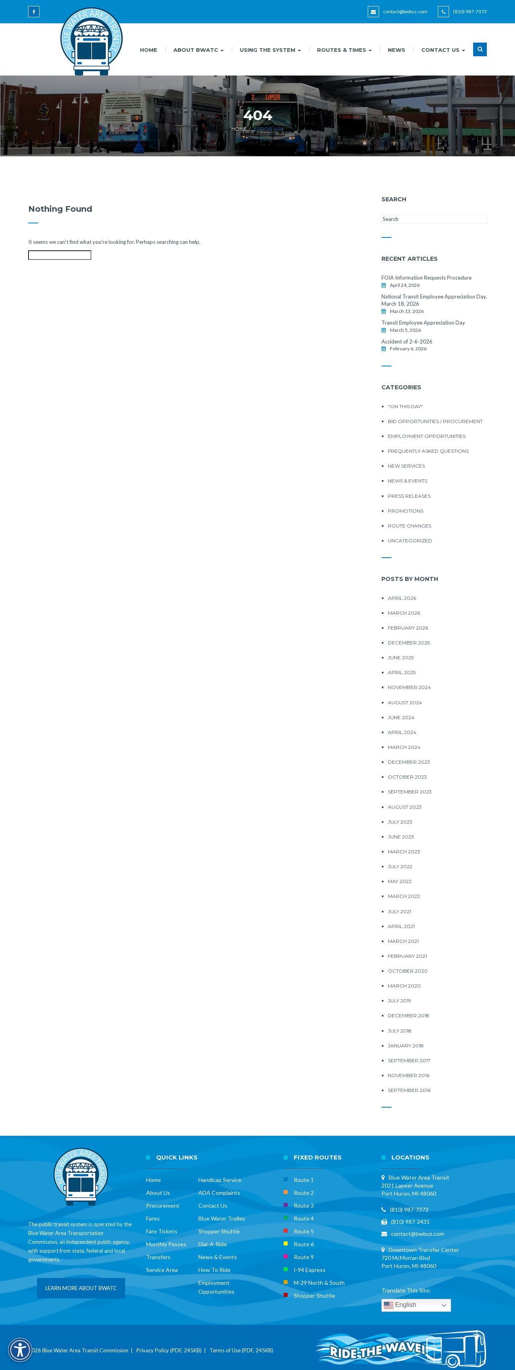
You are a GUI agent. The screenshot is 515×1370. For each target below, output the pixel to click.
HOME (148, 50)
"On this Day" (405, 406)
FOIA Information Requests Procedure (426, 277)
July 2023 (400, 822)
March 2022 (404, 896)
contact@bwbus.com (405, 11)
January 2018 (406, 1046)
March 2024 (404, 747)
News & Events (407, 481)
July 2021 (399, 911)
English (400, 1305)
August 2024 (405, 702)
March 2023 (404, 852)
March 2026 (404, 613)
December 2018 (408, 1015)
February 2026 (408, 628)
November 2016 (408, 1075)
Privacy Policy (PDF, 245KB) (169, 1350)
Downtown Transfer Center (424, 1249)
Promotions (405, 511)
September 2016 (409, 1090)
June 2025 (401, 657)
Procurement (162, 1205)
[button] (480, 54)
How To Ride (214, 1269)
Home (239, 129)
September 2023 (410, 792)
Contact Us (212, 1205)
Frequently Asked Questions (428, 451)
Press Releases (409, 496)
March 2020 (404, 986)
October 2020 (408, 971)
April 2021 (401, 926)
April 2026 (402, 598)
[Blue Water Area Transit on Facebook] (35, 15)
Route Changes (409, 526)
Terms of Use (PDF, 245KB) (241, 1350)
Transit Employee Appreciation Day (423, 322)
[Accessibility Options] (20, 1350)
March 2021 (403, 941)
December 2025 (409, 643)
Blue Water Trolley (221, 1218)
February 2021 (407, 956)
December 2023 (409, 762)
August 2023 (405, 807)
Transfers (158, 1256)
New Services (406, 466)
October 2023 (407, 777)
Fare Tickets (161, 1231)
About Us (158, 1192)
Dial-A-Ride (212, 1244)
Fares (153, 1218)
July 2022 (400, 866)
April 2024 (402, 732)
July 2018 (400, 1031)
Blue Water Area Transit (419, 1177)
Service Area (162, 1269)
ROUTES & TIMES (344, 50)
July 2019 (399, 1001)
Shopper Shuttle (219, 1231)
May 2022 (400, 881)
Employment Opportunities (427, 436)
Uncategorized (410, 541)
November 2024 (409, 687)
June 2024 (401, 717)
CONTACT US (443, 50)
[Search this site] (59, 255)
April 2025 (402, 672)
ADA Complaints (219, 1192)
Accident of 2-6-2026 (407, 341)
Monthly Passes (166, 1244)
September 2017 (409, 1060)
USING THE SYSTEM (270, 50)
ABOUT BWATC (198, 50)
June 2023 (401, 837)
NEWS (396, 50)
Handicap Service (219, 1179)
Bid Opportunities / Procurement (435, 421)
